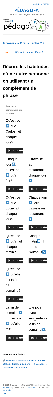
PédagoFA (26, 10)
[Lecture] (9, 150)
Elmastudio (32, 388)
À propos (45, 4)
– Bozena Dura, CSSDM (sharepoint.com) (25, 364)
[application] (14, 150)
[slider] (13, 150)
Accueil (36, 4)
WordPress (7, 388)
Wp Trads (7, 390)
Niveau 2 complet (24, 52)
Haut (5, 393)
